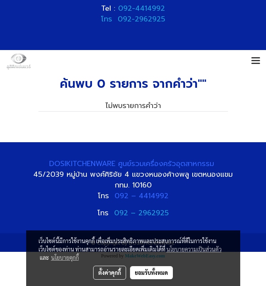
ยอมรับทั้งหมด (151, 272)
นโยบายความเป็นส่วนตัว (194, 249)
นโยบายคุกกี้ (65, 257)
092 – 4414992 (141, 195)
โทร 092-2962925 (133, 19)
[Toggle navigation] (255, 61)
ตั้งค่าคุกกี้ (109, 272)
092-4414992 (141, 8)
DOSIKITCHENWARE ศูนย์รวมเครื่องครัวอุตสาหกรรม (133, 163)
